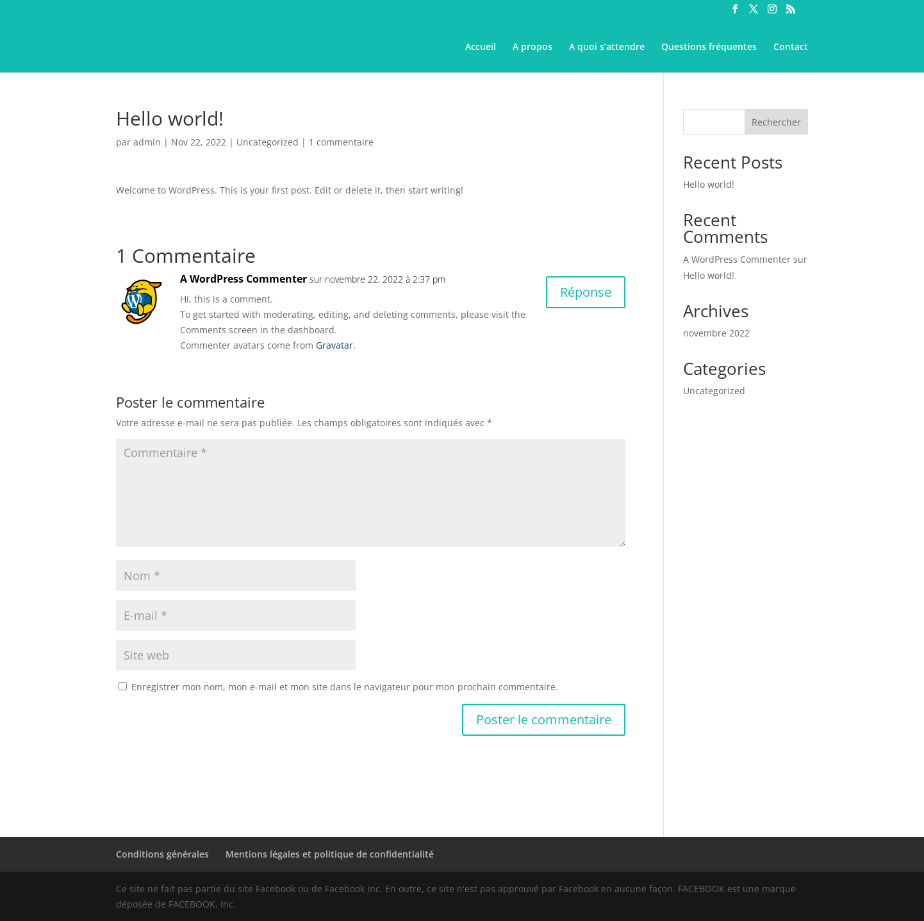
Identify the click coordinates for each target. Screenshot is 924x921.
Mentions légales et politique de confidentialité (330, 854)
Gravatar (334, 345)
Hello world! (708, 184)
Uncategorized (267, 142)
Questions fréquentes (709, 47)
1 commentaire (341, 142)
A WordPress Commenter (243, 279)
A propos (532, 47)
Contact (790, 47)
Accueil (480, 47)
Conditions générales (162, 854)
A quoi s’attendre (607, 47)
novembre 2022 (716, 333)
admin (147, 142)
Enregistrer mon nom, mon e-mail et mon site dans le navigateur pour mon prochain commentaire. (344, 687)
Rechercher (776, 122)
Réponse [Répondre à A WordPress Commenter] (585, 292)
